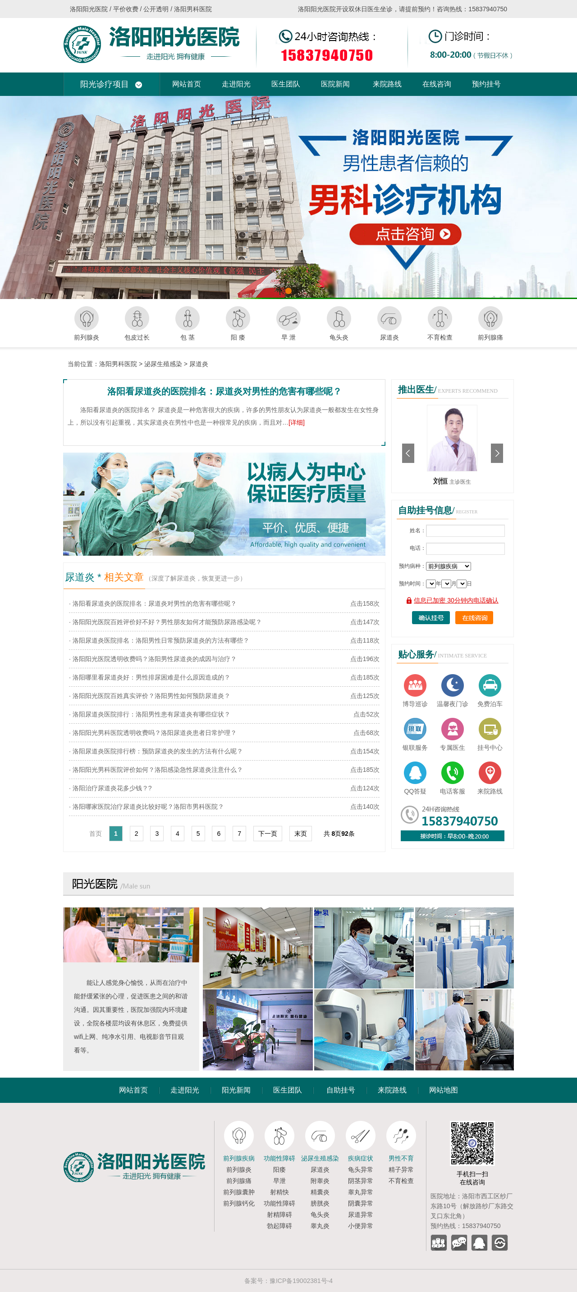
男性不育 (401, 1158)
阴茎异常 (360, 1180)
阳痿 (279, 1169)
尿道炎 (198, 363)
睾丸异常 (360, 1192)
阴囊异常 (360, 1203)
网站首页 (186, 84)
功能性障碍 (279, 1158)
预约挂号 (486, 84)
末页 (300, 833)
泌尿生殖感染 (163, 363)
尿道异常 (360, 1214)
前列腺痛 (239, 1180)
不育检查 (401, 1180)
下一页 (267, 833)
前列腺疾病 (239, 1158)
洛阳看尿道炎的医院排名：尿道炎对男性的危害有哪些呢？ (224, 391)
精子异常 (401, 1169)
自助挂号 (340, 1090)
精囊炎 (320, 1192)
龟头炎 (320, 1214)
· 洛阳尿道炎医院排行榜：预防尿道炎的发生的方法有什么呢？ (156, 751)
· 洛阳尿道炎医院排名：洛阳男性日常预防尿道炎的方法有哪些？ (159, 640)
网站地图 (443, 1090)
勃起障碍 (279, 1225)
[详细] (296, 422)
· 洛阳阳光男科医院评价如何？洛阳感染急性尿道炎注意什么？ (156, 769)
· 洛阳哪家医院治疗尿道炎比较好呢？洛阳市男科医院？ (146, 806)
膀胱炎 (320, 1203)
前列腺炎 (239, 1169)
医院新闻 (335, 84)
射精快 (279, 1192)
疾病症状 (360, 1158)
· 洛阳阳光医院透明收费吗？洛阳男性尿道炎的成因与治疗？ (153, 658)
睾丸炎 (320, 1225)
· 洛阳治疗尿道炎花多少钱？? (110, 788)
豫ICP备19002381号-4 (301, 1280)
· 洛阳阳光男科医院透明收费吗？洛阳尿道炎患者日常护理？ (153, 732)
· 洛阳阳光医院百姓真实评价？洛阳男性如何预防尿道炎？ (149, 695)
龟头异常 (360, 1169)
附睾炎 (320, 1180)
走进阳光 (236, 84)
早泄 (279, 1180)
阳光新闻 (236, 1090)
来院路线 (387, 84)
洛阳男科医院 (118, 363)
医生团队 (285, 84)
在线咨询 (436, 84)
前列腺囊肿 (239, 1192)
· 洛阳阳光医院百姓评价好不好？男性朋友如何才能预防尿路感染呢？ (165, 622)
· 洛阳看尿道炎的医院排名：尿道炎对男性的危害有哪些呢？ (153, 603)
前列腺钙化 (239, 1203)
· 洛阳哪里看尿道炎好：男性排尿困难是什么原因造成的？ (149, 677)
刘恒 (441, 481)
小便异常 (360, 1225)
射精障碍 (279, 1214)
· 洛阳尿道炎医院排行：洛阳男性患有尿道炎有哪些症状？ (149, 714)
